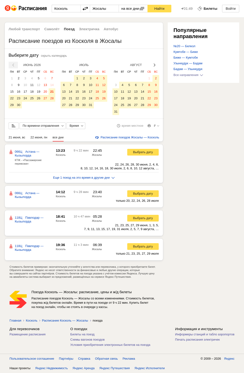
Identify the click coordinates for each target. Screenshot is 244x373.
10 (25, 85)
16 (18, 91)
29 (12, 105)
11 (32, 85)
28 (52, 98)
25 (32, 98)
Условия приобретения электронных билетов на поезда (110, 345)
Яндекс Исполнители (150, 368)
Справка (84, 358)
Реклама (129, 358)
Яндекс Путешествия (114, 368)
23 (18, 98)
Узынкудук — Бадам (187, 63)
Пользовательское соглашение (32, 358)
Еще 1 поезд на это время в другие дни (84, 177)
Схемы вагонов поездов (87, 339)
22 (12, 98)
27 (45, 98)
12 (38, 85)
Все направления (188, 75)
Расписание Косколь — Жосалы (65, 320)
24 (25, 98)
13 (45, 85)
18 (32, 91)
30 (18, 105)
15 (12, 91)
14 (52, 85)
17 (25, 91)
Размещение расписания (28, 334)
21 (52, 91)
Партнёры (66, 358)
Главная (15, 320)
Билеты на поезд (82, 334)
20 (45, 91)
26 (38, 98)
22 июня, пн (38, 137)
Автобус (111, 29)
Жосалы (97, 154)
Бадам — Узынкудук (187, 69)
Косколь (61, 154)
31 (90, 105)
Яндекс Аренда (84, 368)
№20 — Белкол (184, 46)
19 (38, 91)
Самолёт (52, 29)
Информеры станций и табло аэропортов (204, 334)
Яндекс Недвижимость (51, 368)
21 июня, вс (17, 137)
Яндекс (229, 358)
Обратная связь (106, 358)
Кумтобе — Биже (185, 52)
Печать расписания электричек (197, 339)
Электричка (89, 29)
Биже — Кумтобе (185, 57)
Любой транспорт (24, 29)
